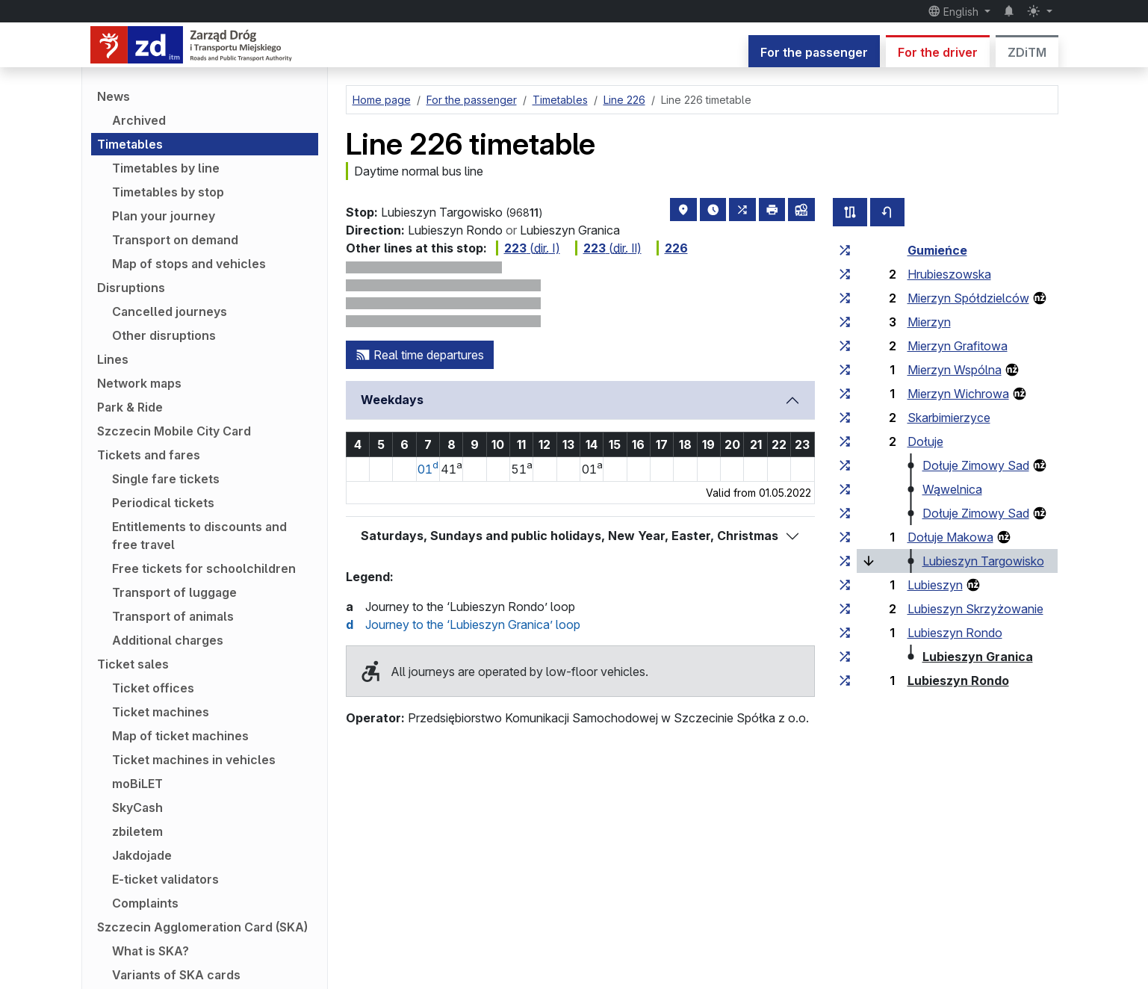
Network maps (139, 383)
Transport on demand (175, 239)
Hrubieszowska (949, 274)
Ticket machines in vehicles (194, 759)
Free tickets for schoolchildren (204, 568)
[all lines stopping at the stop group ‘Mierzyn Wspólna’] (844, 369)
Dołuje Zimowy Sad (975, 465)
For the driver (938, 52)
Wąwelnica (952, 489)
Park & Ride (130, 407)
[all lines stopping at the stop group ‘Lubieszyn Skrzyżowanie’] (844, 608)
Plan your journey (163, 215)
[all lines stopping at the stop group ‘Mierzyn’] (844, 321)
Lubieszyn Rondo (954, 632)
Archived (139, 120)
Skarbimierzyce (948, 417)
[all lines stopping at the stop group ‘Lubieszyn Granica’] (844, 656)
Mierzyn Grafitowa (957, 345)
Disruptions (131, 287)
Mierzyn (929, 321)
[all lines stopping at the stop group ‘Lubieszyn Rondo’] (844, 632)
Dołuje (925, 441)
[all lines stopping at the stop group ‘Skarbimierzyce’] (844, 417)
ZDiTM (1027, 52)
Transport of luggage (174, 592)
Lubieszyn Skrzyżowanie (975, 608)
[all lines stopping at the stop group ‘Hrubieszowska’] (844, 274)
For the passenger (814, 52)
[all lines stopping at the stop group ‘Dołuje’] (844, 441)
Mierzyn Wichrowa (958, 393)
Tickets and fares (148, 454)
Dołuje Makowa (950, 537)
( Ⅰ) (528, 248)
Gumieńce (937, 250)
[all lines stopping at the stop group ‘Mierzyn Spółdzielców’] (844, 298)
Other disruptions (164, 335)
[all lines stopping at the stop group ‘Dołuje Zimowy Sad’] (844, 465)
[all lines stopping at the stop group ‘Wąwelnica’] (844, 489)
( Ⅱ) (608, 248)
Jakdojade (142, 855)
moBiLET (137, 783)
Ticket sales (133, 664)
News (113, 96)
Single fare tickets (166, 478)
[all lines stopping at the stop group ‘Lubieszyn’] (844, 584)
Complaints (145, 903)
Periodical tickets (163, 502)
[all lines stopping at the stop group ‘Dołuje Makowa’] (844, 537)
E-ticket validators (165, 879)
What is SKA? (150, 950)
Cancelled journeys (169, 311)
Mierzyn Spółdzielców (968, 298)
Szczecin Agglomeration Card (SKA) (202, 927)
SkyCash (137, 807)
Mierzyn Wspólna (954, 369)
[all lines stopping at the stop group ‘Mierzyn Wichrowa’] (844, 393)
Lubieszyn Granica (977, 656)
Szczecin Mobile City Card (174, 431)
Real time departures (420, 354)
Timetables (130, 144)
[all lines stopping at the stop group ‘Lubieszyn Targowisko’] (844, 561)
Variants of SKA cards (176, 974)
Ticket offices (153, 687)
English (955, 11)
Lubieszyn (935, 584)
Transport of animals (173, 616)
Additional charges (167, 640)
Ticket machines (160, 711)
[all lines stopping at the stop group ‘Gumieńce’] (844, 250)
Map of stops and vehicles (189, 263)
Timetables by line (166, 168)
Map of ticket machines (180, 735)
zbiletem (137, 831)
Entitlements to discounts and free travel (199, 535)
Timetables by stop (168, 192)
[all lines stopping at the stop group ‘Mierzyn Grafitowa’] (844, 345)
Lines (112, 359)
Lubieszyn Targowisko (983, 561)
